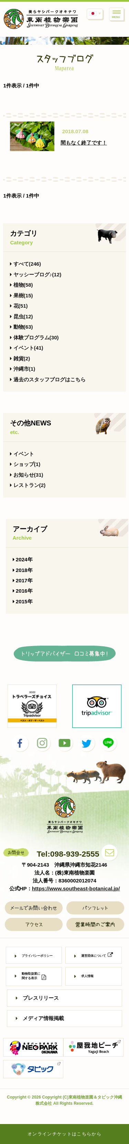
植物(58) (21, 285)
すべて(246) (25, 264)
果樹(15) (21, 295)
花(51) (19, 306)
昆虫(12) (21, 316)
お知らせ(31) (26, 475)
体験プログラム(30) (34, 337)
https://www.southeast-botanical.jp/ (76, 888)
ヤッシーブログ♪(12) (35, 274)
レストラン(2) (27, 485)
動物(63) (21, 327)
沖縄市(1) (22, 369)
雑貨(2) (20, 358)
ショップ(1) (25, 464)
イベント (22, 454)
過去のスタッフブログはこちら (47, 379)
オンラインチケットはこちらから (64, 1133)
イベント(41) (26, 348)
